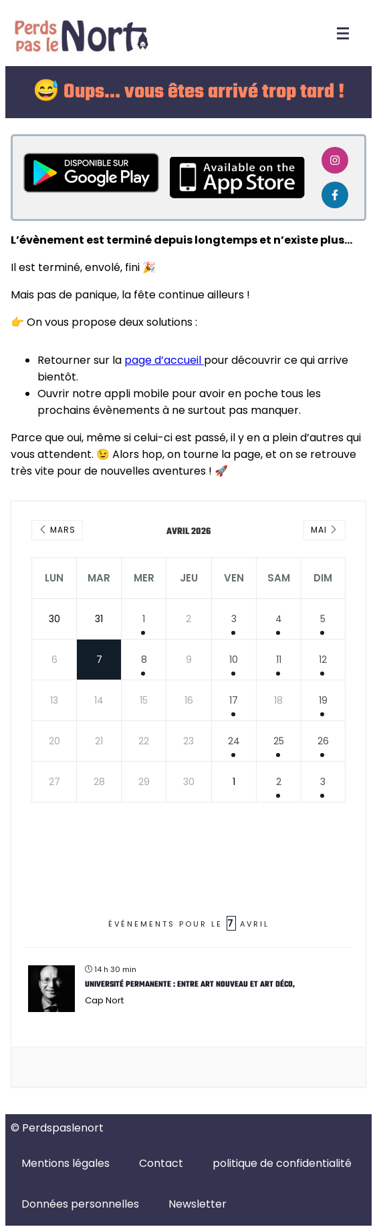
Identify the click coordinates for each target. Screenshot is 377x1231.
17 (233, 700)
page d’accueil (164, 360)
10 (233, 659)
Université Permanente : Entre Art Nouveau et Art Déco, (190, 985)
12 (323, 659)
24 (234, 741)
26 (323, 741)
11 (278, 659)
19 (323, 700)
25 (278, 741)
